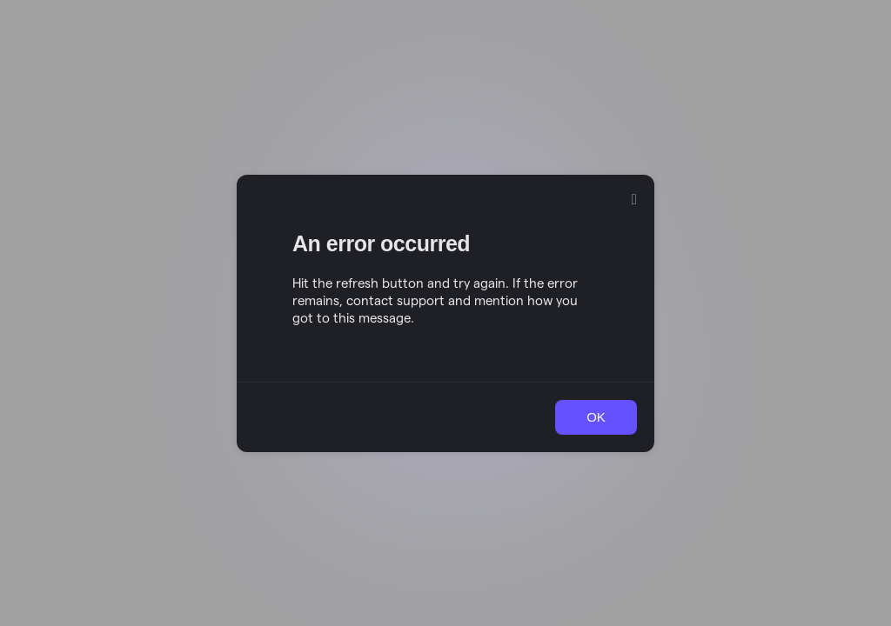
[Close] (634, 199)
